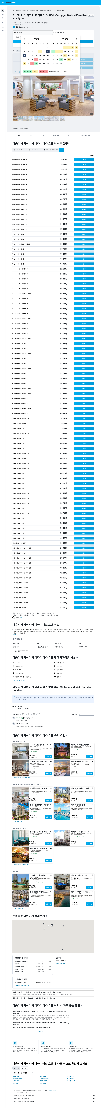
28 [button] (40, 63)
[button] (3, 2)
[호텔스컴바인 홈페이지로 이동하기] (11, 2)
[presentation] (31, 128)
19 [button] (32, 59)
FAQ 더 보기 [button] (41, 1031)
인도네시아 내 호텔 (17, 1078)
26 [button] (32, 63)
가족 (39, 714)
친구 (23, 714)
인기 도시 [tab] (24, 1068)
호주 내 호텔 (16, 1076)
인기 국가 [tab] (16, 1068)
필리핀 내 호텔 (43, 1081)
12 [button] (32, 55)
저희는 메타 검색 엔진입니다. (54, 1099)
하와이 (24, 10)
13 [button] (36, 55)
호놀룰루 (42, 10)
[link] (23, 777)
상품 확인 (48, 756)
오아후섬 (33, 10)
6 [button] (76, 47)
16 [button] (48, 55)
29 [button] (44, 63)
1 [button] (43, 47)
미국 (17, 10)
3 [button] (24, 51)
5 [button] (72, 47)
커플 (34, 714)
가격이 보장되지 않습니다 (55, 1090)
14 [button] (40, 55)
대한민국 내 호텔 (44, 1078)
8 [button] (43, 51)
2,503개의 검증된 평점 (26, 27)
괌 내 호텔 (15, 1083)
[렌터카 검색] (3, 14)
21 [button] (40, 59)
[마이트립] (3, 22)
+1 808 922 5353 (18, 25)
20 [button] (36, 59)
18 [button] (28, 59)
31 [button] (24, 67)
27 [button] (36, 63)
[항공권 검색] (3, 7)
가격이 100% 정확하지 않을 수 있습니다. (54, 1102)
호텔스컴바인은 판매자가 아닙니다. (54, 1096)
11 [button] (28, 55)
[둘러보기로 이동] (3, 17)
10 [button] (24, 55)
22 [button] (44, 59)
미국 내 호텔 (16, 1081)
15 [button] (44, 55)
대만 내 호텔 (43, 1076)
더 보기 (14, 634)
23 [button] (48, 59)
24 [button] (24, 63)
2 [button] (47, 47)
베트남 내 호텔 (71, 1081)
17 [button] (24, 59)
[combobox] (86, 714)
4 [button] (28, 51)
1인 (28, 714)
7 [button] (53, 51)
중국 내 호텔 (70, 1076)
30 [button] (48, 63)
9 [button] (47, 51)
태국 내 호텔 (43, 1083)
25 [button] (28, 63)
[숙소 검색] (3, 11)
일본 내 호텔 (70, 1078)
